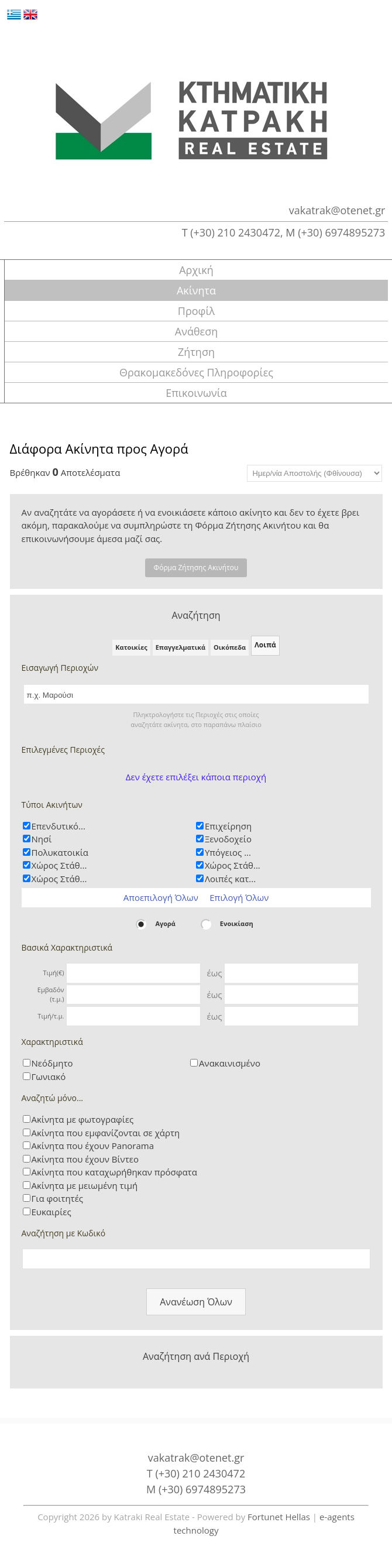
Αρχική (196, 270)
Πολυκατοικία (60, 852)
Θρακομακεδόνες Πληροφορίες (196, 372)
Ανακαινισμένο (229, 1063)
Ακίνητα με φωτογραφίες (83, 1119)
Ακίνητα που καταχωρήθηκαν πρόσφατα (114, 1172)
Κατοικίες (131, 647)
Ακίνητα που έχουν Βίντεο (85, 1159)
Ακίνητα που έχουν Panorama (93, 1145)
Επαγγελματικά (181, 647)
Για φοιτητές (58, 1198)
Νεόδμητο (52, 1063)
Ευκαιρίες (51, 1212)
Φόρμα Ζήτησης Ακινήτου (196, 567)
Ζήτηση (196, 352)
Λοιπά (265, 645)
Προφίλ (196, 311)
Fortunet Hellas (278, 1517)
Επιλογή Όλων (239, 897)
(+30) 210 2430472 (235, 232)
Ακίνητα (196, 290)
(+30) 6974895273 (341, 232)
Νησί (42, 839)
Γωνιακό (49, 1076)
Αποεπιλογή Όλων (160, 897)
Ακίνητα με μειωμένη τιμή (85, 1185)
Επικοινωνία (196, 393)
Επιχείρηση (228, 826)
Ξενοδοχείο (228, 839)
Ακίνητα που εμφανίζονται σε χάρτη (106, 1133)
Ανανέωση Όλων (196, 1301)
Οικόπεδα (230, 647)
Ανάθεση (196, 331)
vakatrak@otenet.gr (337, 210)
